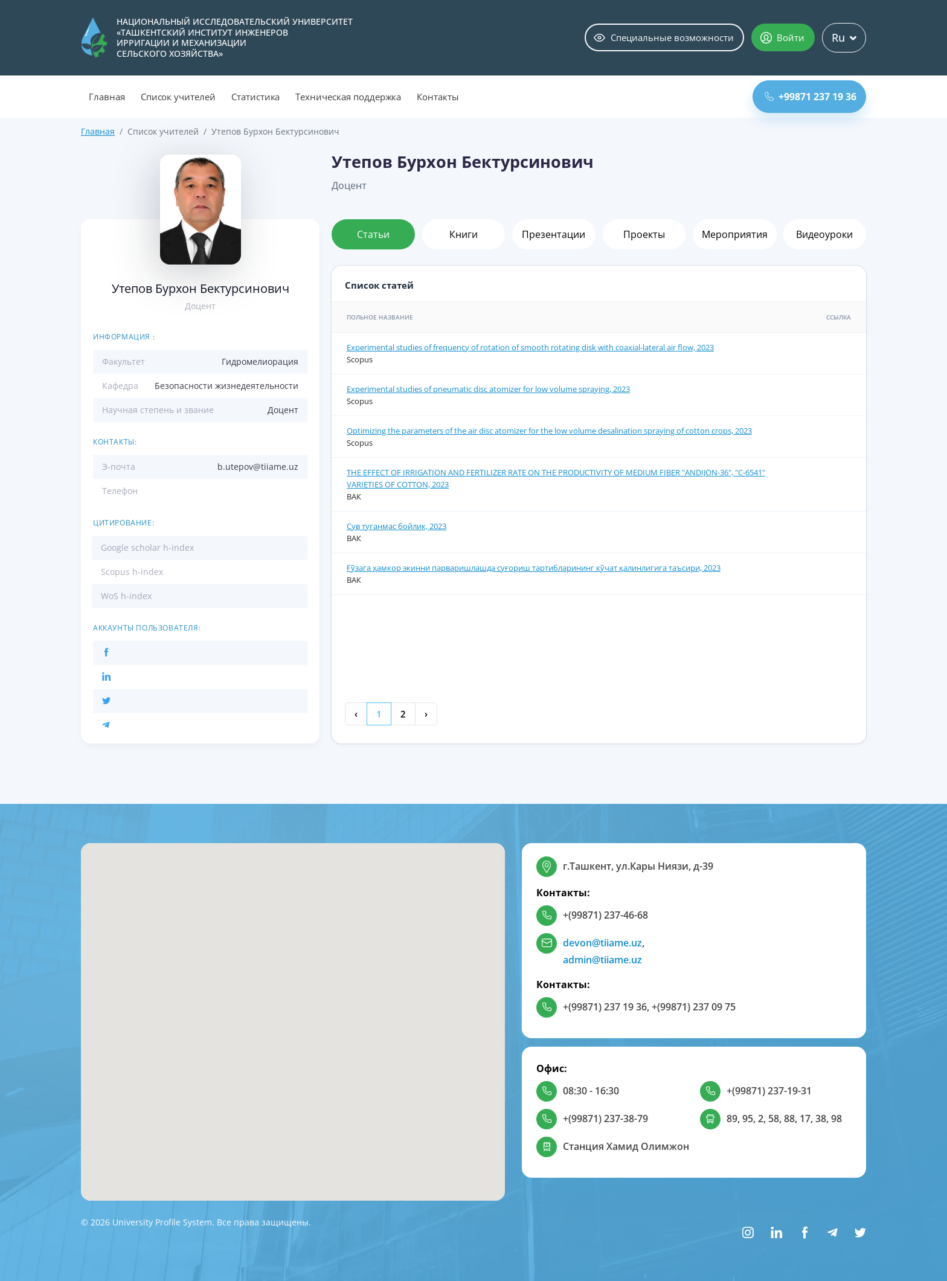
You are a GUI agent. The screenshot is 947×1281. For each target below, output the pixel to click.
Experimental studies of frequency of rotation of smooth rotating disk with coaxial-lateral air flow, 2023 (530, 347)
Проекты (644, 234)
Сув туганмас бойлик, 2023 (396, 526)
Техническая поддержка (348, 97)
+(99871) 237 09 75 (694, 1006)
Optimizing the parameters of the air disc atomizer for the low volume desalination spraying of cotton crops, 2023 (549, 430)
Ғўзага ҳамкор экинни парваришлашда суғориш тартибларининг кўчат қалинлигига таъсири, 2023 (534, 567)
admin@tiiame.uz (602, 959)
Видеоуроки (824, 234)
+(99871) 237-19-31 (769, 1090)
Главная (107, 97)
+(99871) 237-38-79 (605, 1118)
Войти (782, 37)
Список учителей (178, 97)
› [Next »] (426, 714)
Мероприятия (735, 234)
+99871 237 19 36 (810, 96)
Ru (844, 37)
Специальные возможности (664, 37)
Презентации (553, 234)
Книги (463, 234)
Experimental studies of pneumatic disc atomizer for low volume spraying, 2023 (488, 389)
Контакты (438, 97)
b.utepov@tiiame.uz (257, 466)
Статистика (255, 97)
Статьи (373, 234)
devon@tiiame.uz (602, 942)
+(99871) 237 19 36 (605, 1006)
